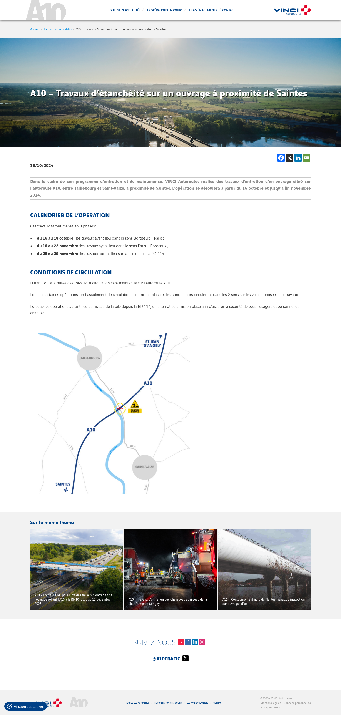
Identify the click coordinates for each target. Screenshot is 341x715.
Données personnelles (297, 703)
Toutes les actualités (124, 10)
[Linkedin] (298, 158)
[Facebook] (281, 158)
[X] (289, 158)
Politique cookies (270, 707)
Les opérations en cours (163, 10)
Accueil (35, 29)
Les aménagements (202, 10)
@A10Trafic (171, 658)
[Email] (306, 158)
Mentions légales (270, 703)
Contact (228, 10)
